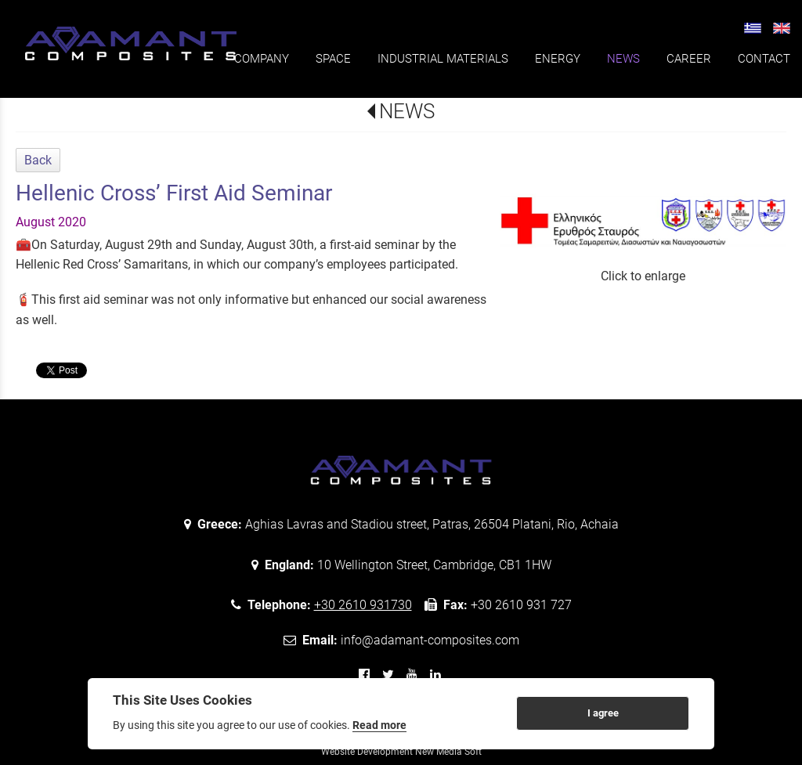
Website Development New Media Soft (401, 751)
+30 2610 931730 (363, 604)
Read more (379, 725)
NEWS (407, 111)
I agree (603, 713)
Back (38, 160)
